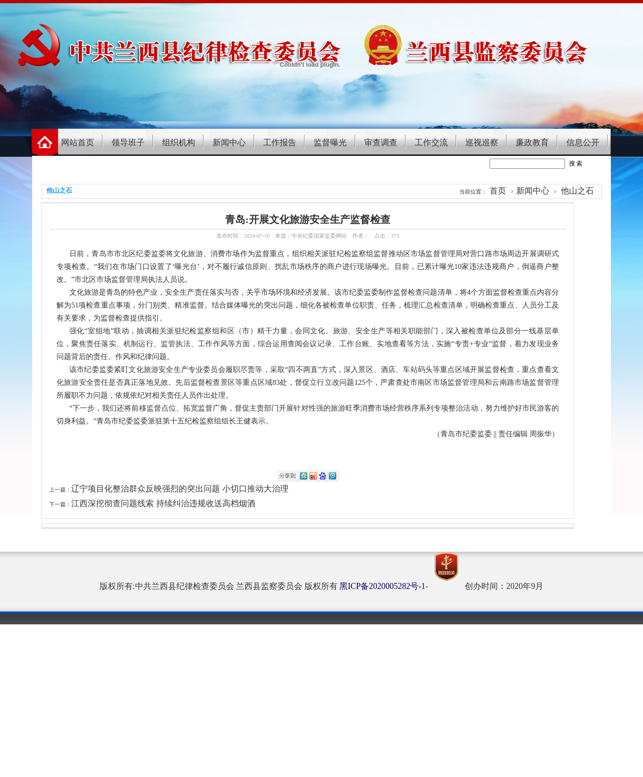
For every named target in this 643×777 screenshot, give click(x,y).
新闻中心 (229, 142)
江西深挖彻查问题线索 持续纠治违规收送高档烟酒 (163, 503)
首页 (498, 190)
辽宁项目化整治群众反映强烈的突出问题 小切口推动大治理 (179, 488)
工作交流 (431, 142)
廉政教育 (532, 142)
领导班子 (128, 142)
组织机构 (178, 142)
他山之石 (577, 190)
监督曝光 (330, 142)
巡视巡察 (481, 142)
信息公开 (582, 142)
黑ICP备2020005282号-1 (382, 586)
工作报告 (279, 142)
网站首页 (77, 142)
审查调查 (380, 142)
